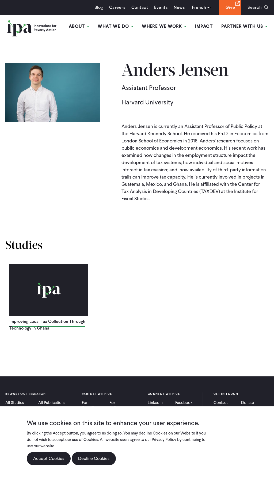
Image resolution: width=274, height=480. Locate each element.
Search (255, 7)
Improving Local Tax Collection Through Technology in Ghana (47, 325)
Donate (247, 402)
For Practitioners (93, 405)
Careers (117, 7)
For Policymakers (121, 405)
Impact (204, 26)
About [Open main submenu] (79, 26)
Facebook (183, 402)
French (199, 7)
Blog (98, 7)
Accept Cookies (48, 458)
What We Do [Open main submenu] (115, 26)
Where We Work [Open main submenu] (164, 26)
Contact (139, 7)
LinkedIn (155, 402)
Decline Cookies (93, 458)
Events (161, 7)
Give (230, 7)
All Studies (14, 402)
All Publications (52, 402)
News (179, 7)
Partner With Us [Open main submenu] (244, 26)
